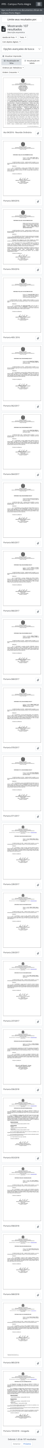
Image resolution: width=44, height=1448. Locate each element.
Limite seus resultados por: (22, 19)
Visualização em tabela (32, 62)
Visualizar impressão (11, 56)
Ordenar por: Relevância (12, 68)
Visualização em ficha (11, 62)
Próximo (27, 1444)
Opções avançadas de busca (18, 49)
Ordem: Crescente (9, 72)
